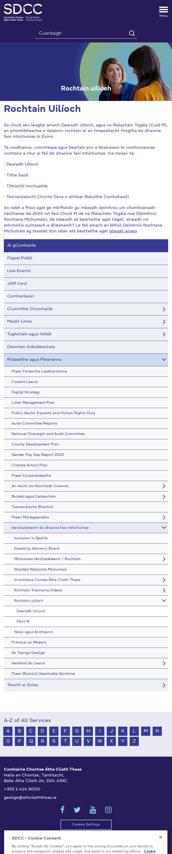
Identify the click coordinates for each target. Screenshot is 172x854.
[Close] (160, 845)
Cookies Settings (86, 824)
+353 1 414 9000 (22, 789)
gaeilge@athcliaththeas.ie (30, 798)
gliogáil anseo (123, 231)
